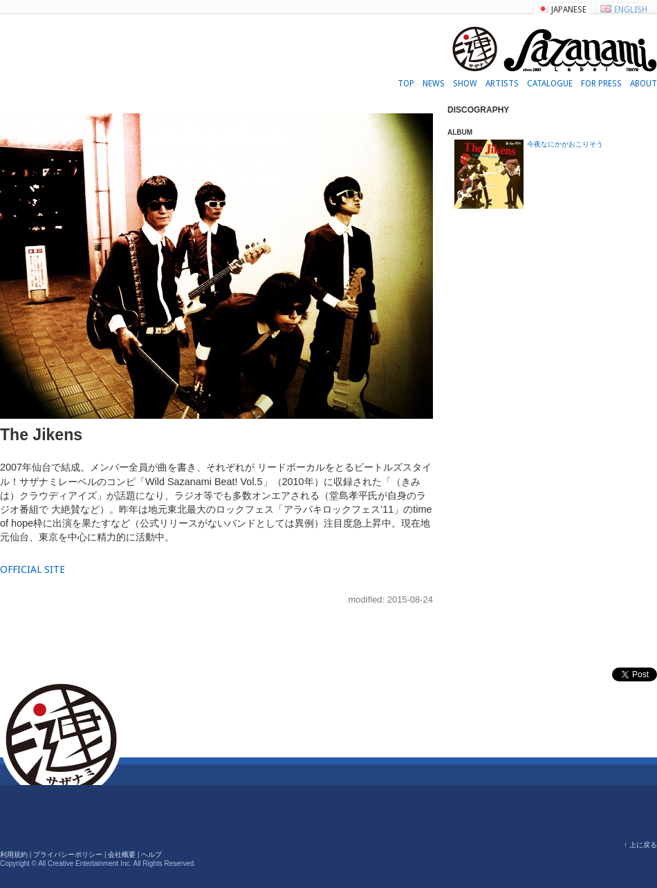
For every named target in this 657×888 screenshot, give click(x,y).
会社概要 (122, 854)
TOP (406, 83)
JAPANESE (568, 10)
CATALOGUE (550, 83)
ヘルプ (151, 854)
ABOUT (643, 83)
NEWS (434, 83)
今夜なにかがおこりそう (565, 144)
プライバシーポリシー (67, 854)
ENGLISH (630, 10)
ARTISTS (502, 83)
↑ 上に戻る (640, 845)
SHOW (465, 83)
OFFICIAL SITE (32, 569)
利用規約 (14, 854)
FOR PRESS (601, 83)
